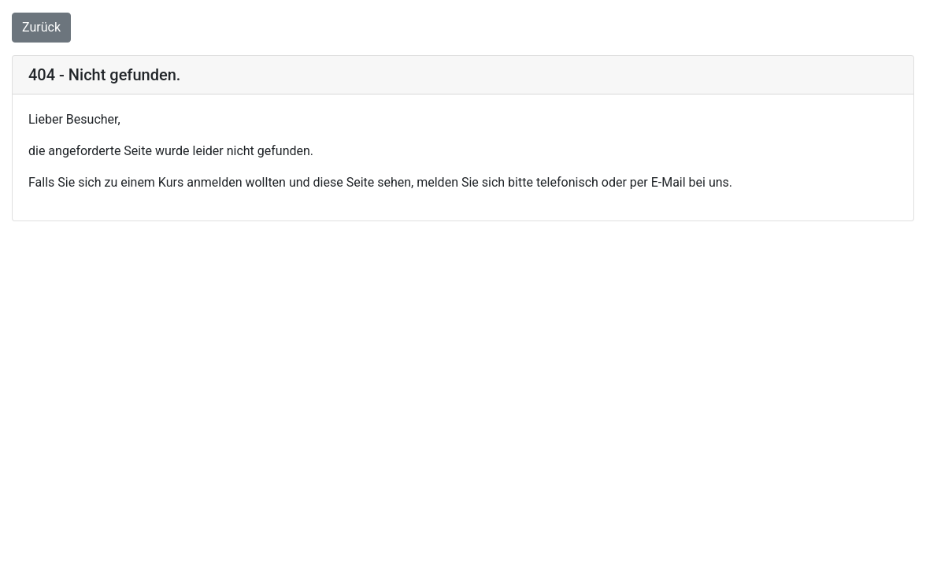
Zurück (41, 27)
